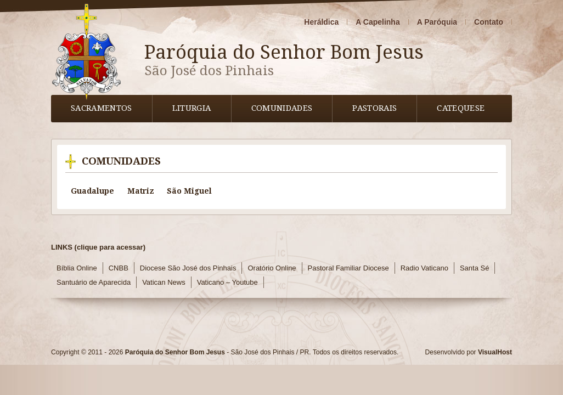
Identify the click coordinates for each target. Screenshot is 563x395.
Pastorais (374, 108)
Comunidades (282, 108)
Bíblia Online (77, 268)
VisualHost (495, 352)
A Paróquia (437, 22)
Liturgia (191, 108)
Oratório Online (271, 268)
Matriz (140, 191)
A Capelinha (377, 22)
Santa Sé (474, 268)
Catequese (461, 108)
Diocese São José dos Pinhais (188, 268)
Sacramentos (101, 108)
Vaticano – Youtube (227, 282)
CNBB (118, 268)
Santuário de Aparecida (94, 282)
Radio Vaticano (424, 268)
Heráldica (321, 22)
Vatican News (163, 282)
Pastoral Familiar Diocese (348, 268)
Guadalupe (92, 191)
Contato (488, 22)
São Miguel (189, 191)
